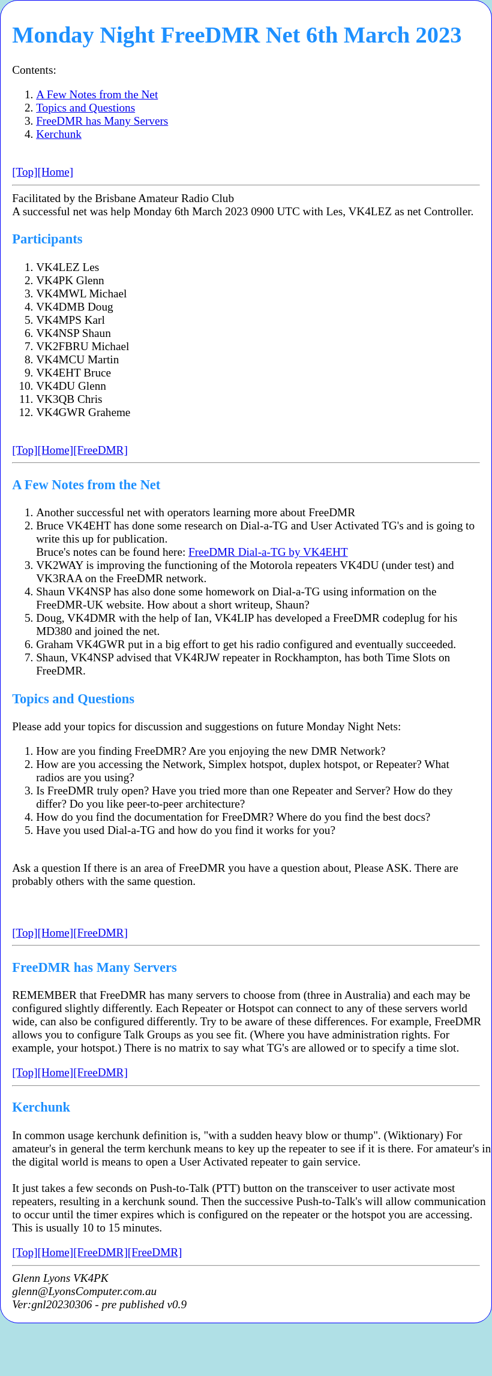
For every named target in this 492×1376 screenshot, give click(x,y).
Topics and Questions (85, 107)
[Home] (56, 171)
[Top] (24, 171)
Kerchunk (59, 134)
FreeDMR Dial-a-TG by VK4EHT (268, 552)
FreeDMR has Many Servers (102, 121)
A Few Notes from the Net (97, 94)
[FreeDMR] (100, 450)
